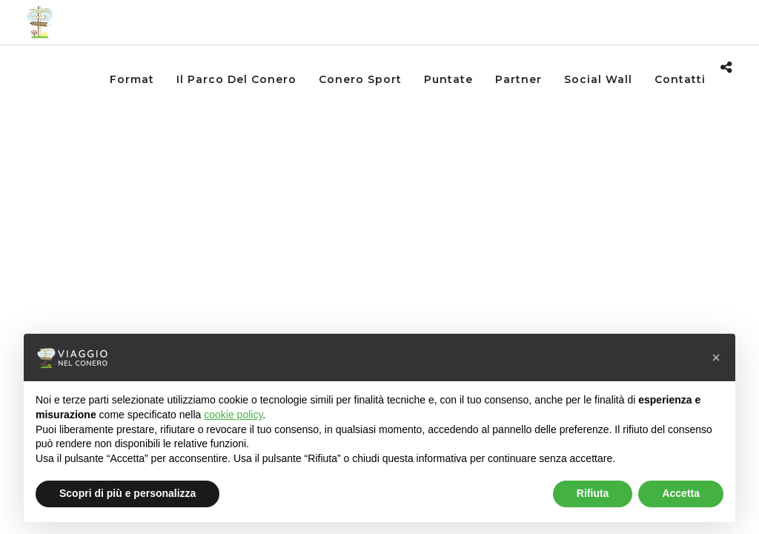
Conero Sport (360, 79)
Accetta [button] (681, 493)
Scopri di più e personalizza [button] (127, 493)
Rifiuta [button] (593, 493)
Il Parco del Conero (236, 79)
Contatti (680, 79)
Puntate (448, 79)
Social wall (598, 79)
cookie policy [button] (233, 415)
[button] (716, 357)
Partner (518, 79)
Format (132, 79)
